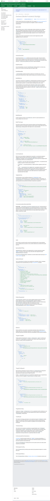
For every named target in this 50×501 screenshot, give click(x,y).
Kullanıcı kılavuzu (21, 14)
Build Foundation (18, 9)
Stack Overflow (34, 494)
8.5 (40, 19)
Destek (33, 489)
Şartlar (15, 498)
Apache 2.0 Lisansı (44, 460)
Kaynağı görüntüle (28, 19)
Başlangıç (16, 1)
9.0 (37, 19)
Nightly (35, 19)
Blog (14, 489)
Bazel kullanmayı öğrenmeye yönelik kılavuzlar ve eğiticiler (13, 4)
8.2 (44, 19)
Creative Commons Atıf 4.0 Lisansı (30, 460)
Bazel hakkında (10, 1)
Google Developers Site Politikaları (29, 461)
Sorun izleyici (34, 491)
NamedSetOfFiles (42, 331)
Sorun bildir (19, 19)
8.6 (38, 19)
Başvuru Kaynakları (31, 1)
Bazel (16, 14)
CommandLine (18, 438)
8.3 (43, 19)
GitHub (47, 1)
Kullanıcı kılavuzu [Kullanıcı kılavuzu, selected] (23, 1)
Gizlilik (18, 498)
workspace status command (32, 456)
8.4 (41, 19)
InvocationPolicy (35, 262)
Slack (33, 492)
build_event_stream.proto (41, 21)
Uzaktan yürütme (26, 14)
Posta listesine (34, 9)
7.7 (46, 19)
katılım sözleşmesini (41, 9)
